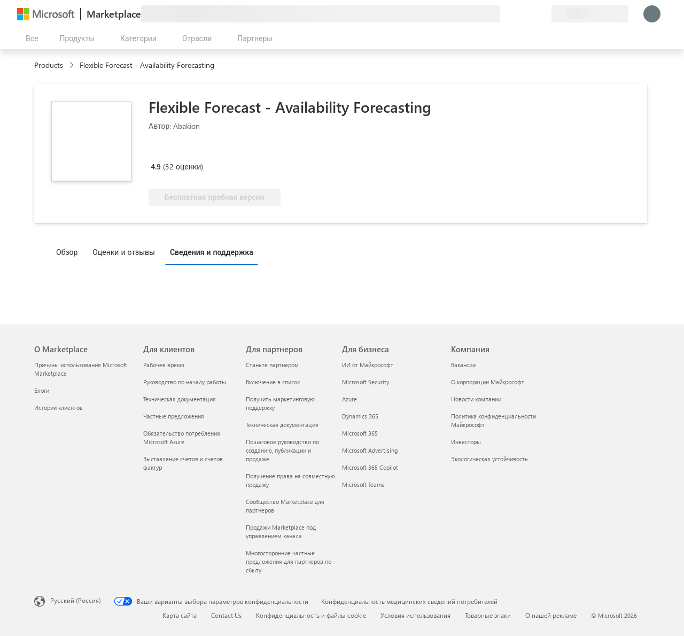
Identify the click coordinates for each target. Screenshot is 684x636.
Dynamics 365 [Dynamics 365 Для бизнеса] (360, 416)
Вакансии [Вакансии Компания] (463, 365)
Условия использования (415, 615)
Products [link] (48, 65)
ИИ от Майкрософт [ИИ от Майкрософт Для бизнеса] (367, 365)
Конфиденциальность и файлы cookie (311, 615)
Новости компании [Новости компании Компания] (476, 399)
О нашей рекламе (551, 615)
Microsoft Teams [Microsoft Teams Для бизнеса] (363, 484)
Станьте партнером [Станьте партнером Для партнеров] (272, 365)
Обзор (66, 252)
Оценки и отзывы (123, 252)
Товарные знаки (488, 615)
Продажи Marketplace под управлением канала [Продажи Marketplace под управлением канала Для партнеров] (281, 531)
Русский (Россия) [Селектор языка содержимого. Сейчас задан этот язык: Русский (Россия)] (75, 600)
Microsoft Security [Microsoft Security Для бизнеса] (365, 382)
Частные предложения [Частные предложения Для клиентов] (173, 416)
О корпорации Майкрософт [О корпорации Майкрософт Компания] (487, 382)
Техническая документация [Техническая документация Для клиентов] (179, 399)
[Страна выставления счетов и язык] (589, 13)
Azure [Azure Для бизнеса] (349, 399)
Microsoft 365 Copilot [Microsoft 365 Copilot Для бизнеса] (370, 467)
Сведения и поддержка (211, 252)
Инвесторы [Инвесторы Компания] (466, 442)
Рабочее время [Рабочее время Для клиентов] (163, 365)
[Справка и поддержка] (517, 14)
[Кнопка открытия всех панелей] (29, 38)
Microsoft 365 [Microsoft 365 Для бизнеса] (360, 433)
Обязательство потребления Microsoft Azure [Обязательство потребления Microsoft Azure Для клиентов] (181, 437)
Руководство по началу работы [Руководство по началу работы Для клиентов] (184, 382)
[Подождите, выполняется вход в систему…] (652, 13)
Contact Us (226, 615)
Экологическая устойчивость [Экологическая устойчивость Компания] (489, 459)
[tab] (69, 251)
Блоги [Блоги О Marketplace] (41, 390)
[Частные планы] (543, 14)
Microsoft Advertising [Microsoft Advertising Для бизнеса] (370, 450)
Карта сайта (179, 615)
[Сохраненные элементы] (530, 14)
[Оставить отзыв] (504, 14)
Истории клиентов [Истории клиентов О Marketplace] (58, 408)
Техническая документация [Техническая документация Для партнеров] (282, 425)
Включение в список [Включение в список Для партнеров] (273, 382)
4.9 (156, 166)
